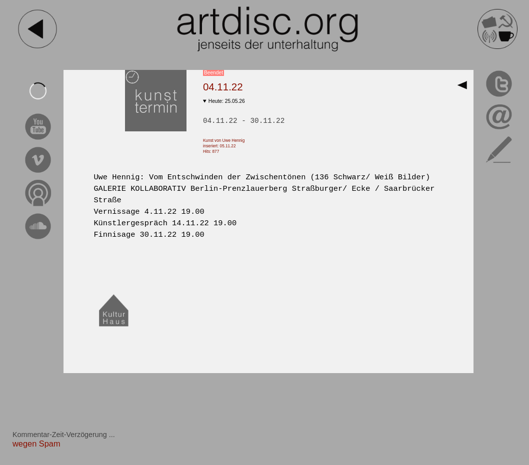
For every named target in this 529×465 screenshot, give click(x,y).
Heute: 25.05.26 (226, 101)
